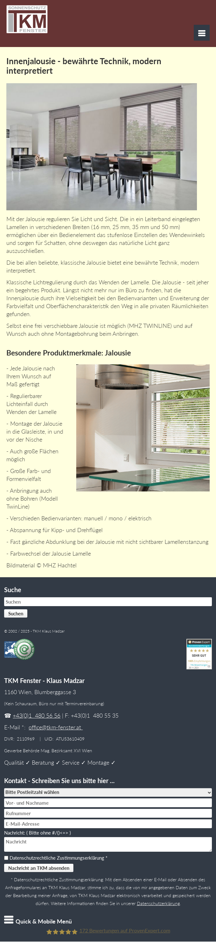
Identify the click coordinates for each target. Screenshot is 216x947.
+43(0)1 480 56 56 (36, 715)
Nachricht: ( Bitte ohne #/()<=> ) (39, 832)
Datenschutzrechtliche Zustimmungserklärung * (58, 858)
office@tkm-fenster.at (56, 727)
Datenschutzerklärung (158, 903)
